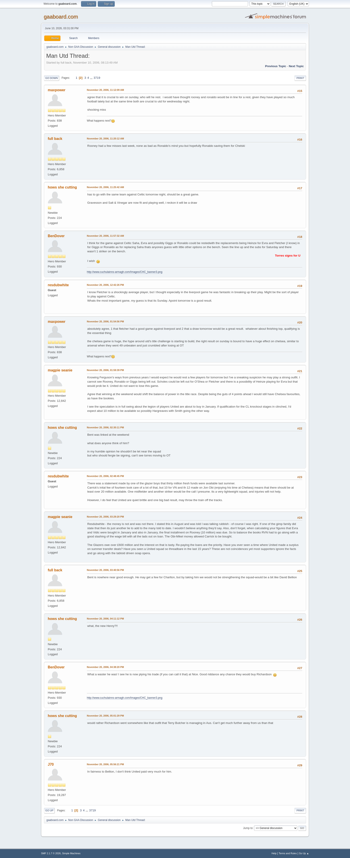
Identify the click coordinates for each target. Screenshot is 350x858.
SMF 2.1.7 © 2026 (51, 853)
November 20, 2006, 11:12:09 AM (105, 90)
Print (300, 78)
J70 (51, 764)
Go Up (49, 810)
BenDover (56, 236)
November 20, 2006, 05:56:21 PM (105, 764)
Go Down (51, 78)
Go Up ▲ (304, 853)
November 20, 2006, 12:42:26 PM (105, 285)
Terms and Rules (288, 853)
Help (274, 853)
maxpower (56, 90)
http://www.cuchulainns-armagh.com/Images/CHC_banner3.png (124, 272)
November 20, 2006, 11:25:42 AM (105, 187)
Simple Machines (71, 853)
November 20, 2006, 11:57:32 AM (105, 235)
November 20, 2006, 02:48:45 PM (105, 476)
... (91, 77)
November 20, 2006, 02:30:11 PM (105, 427)
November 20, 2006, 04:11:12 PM (105, 618)
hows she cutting (62, 187)
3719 (97, 77)
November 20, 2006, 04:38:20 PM (105, 667)
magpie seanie (60, 370)
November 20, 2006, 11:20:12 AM (105, 138)
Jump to (248, 827)
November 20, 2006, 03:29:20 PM (105, 516)
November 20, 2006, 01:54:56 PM (105, 321)
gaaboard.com (61, 17)
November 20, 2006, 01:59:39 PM (105, 370)
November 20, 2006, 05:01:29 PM (105, 715)
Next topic (296, 66)
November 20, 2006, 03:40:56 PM (105, 570)
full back (55, 139)
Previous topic (275, 66)
